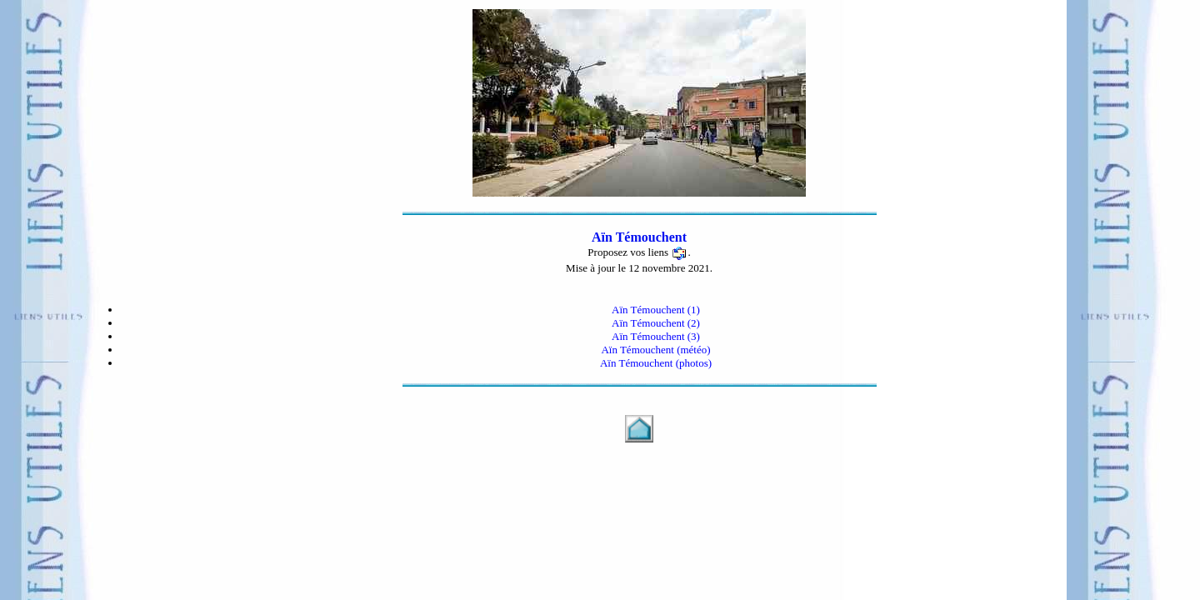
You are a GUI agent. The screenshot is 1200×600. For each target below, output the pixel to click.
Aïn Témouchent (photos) (656, 363)
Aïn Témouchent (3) (656, 336)
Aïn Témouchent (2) (656, 323)
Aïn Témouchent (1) (656, 309)
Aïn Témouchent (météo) (655, 349)
